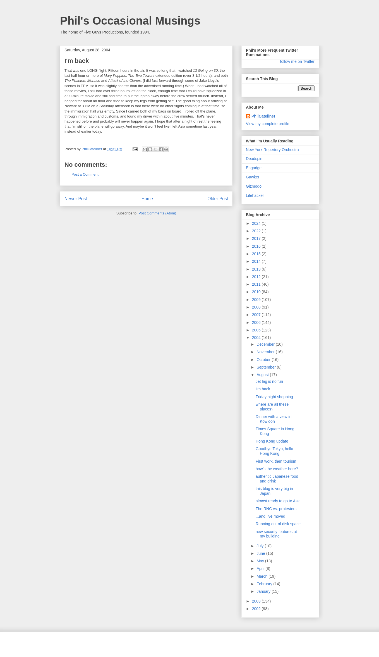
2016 (257, 246)
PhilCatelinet (263, 116)
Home (147, 198)
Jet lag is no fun (269, 381)
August (263, 374)
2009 (257, 299)
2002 (257, 608)
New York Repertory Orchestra (272, 149)
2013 (257, 269)
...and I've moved (270, 516)
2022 (257, 231)
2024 (257, 223)
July (260, 546)
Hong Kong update (272, 441)
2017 (257, 238)
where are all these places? (272, 406)
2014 (257, 261)
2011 (257, 284)
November (265, 352)
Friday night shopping (274, 397)
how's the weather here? (277, 469)
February (264, 584)
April (260, 568)
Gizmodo (254, 186)
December (265, 344)
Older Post (217, 198)
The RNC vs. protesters (276, 509)
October (264, 359)
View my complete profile (267, 123)
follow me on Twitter (297, 61)
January (264, 591)
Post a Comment (85, 174)
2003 (257, 601)
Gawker (252, 177)
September (266, 367)
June (261, 553)
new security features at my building (276, 534)
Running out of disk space (278, 524)
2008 (257, 307)
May (260, 561)
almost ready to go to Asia (278, 501)
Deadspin (254, 158)
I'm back (263, 389)
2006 (257, 322)
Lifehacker (255, 195)
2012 (257, 276)
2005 (257, 330)
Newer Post (75, 198)
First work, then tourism (276, 461)
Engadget (254, 168)
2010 (257, 292)
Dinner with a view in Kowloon (273, 419)
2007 (257, 314)
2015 (257, 254)
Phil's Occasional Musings (130, 21)
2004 (257, 337)
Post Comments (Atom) (157, 213)
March (262, 576)
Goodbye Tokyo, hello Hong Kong (274, 451)
